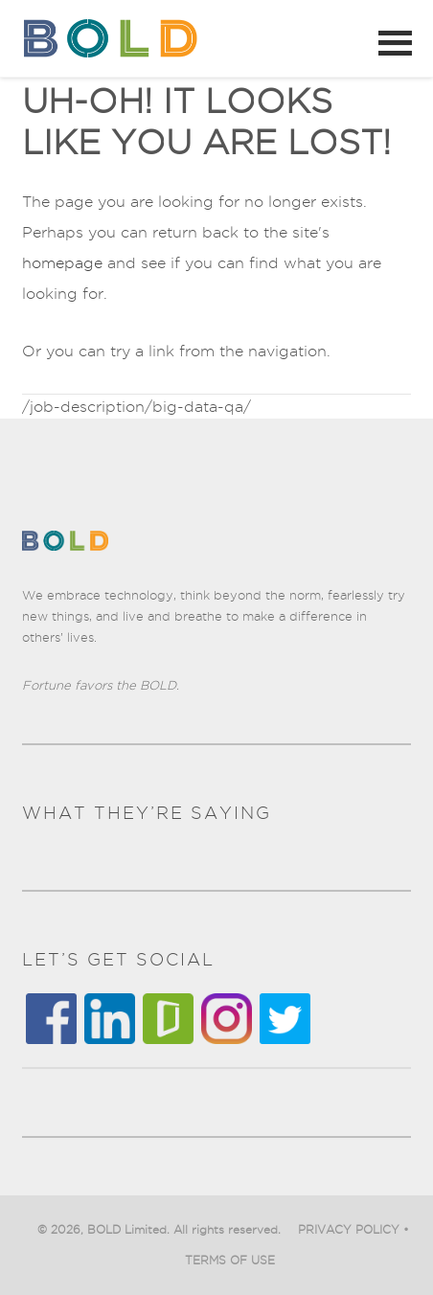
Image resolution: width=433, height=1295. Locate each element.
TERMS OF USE (230, 1260)
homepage (62, 263)
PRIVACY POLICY (348, 1229)
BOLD (115, 38)
